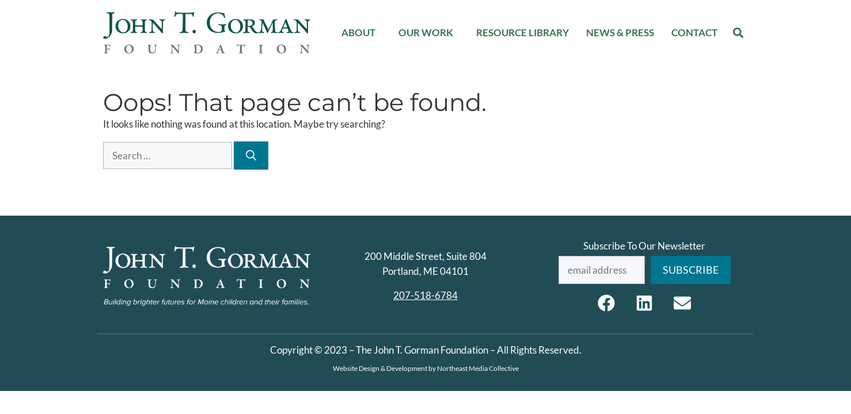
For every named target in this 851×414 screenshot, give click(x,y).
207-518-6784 (425, 295)
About (361, 32)
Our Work (428, 32)
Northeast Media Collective (478, 368)
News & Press (620, 32)
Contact (694, 32)
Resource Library (522, 32)
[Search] (251, 155)
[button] (738, 32)
